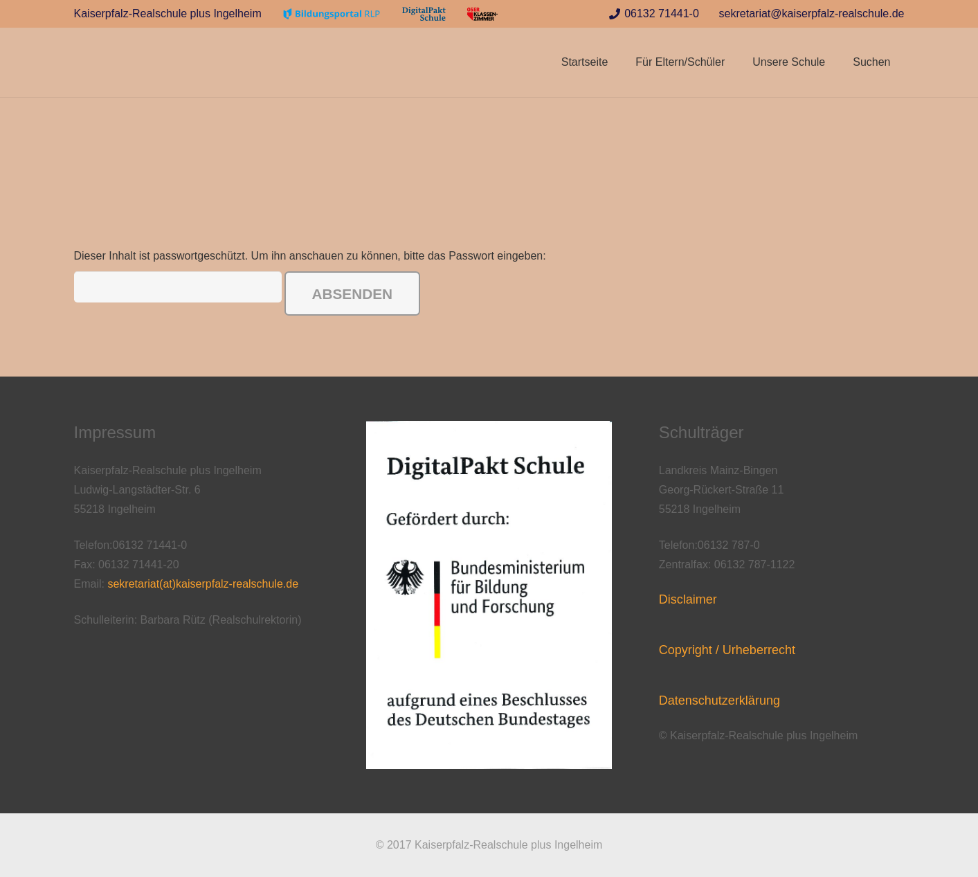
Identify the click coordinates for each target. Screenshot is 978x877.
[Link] (331, 14)
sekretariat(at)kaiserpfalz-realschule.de (202, 584)
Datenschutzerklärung (719, 700)
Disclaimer (688, 599)
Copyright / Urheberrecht (727, 650)
